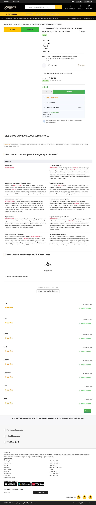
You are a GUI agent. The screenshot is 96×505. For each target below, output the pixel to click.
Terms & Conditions (87, 503)
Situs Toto (17, 24)
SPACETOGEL (9, 167)
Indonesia (11, 1)
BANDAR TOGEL (41, 14)
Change (80, 107)
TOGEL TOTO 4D (54, 14)
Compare (54, 65)
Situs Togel (26, 24)
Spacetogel (7, 144)
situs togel (75, 167)
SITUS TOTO (29, 14)
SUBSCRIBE (40, 492)
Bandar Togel (8, 24)
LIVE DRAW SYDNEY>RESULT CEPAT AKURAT (47, 24)
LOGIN (12, 29)
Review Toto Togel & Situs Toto (48, 291)
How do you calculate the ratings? (16, 276)
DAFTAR (30, 29)
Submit (87, 411)
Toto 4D (72, 170)
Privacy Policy (77, 503)
